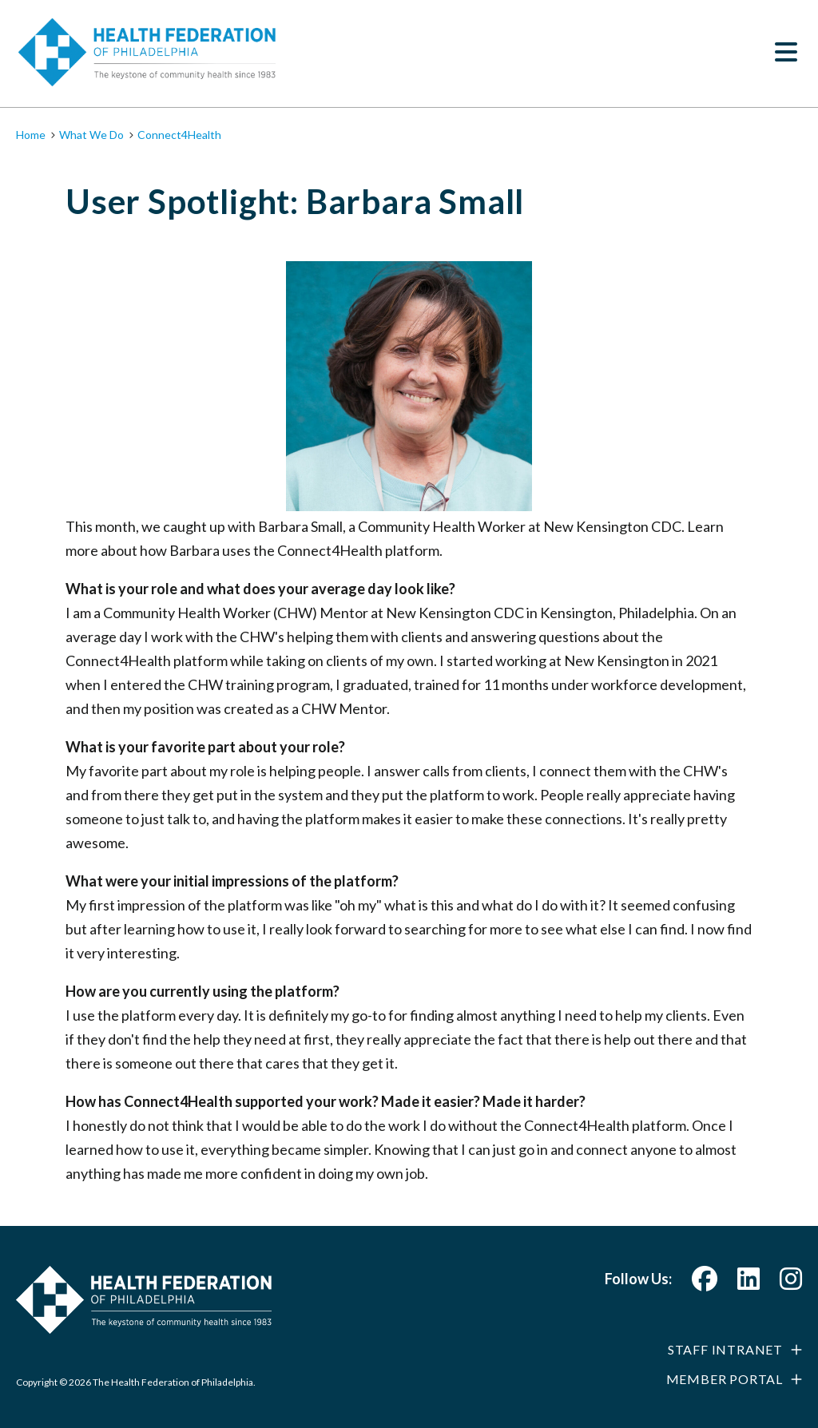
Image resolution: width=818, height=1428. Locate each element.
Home (31, 134)
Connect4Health (179, 134)
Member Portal (724, 1378)
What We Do (91, 134)
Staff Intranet (725, 1349)
